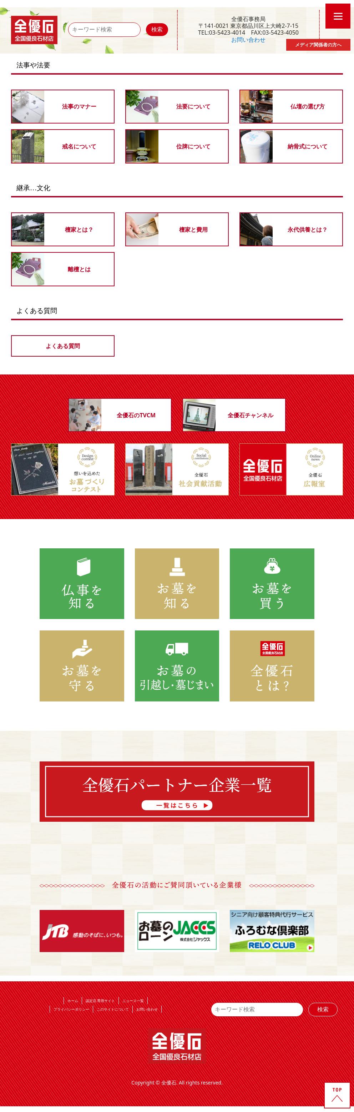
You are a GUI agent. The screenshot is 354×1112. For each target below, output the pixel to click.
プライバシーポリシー (71, 1009)
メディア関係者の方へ (318, 44)
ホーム (72, 1000)
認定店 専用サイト (100, 1000)
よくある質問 (63, 346)
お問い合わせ (248, 40)
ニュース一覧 (133, 1000)
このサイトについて (113, 1009)
